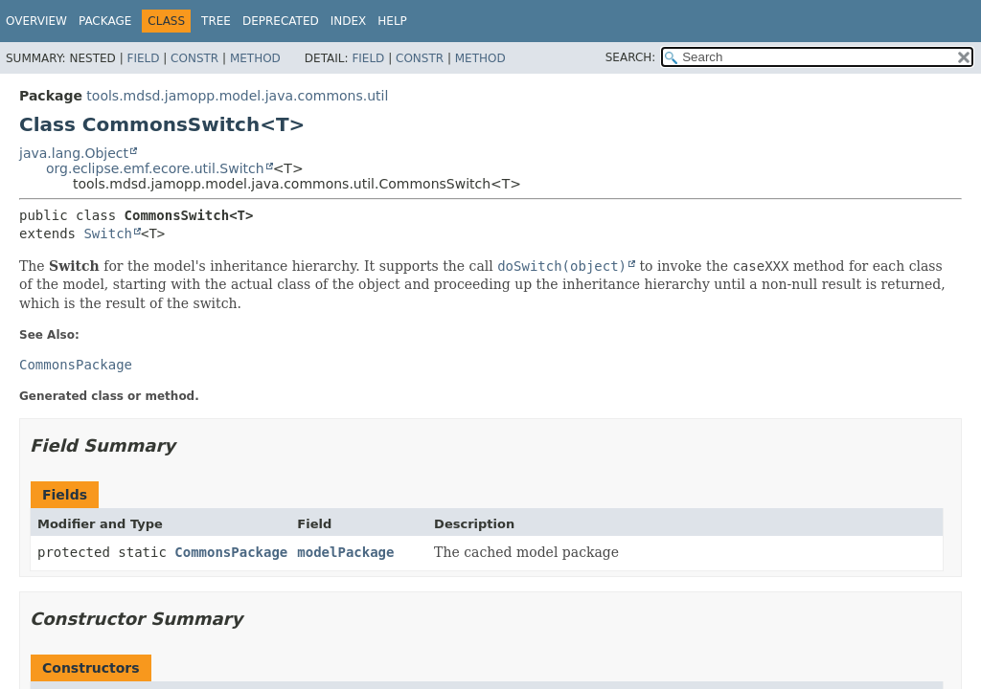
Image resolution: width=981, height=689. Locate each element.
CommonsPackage (230, 552)
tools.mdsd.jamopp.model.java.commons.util (237, 95)
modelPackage (345, 552)
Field (142, 58)
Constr (194, 58)
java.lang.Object (73, 153)
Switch (107, 233)
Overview (36, 21)
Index (349, 21)
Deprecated (280, 21)
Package (105, 21)
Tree (216, 21)
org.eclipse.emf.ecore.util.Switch (155, 168)
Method (255, 58)
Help (392, 21)
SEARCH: (630, 57)
